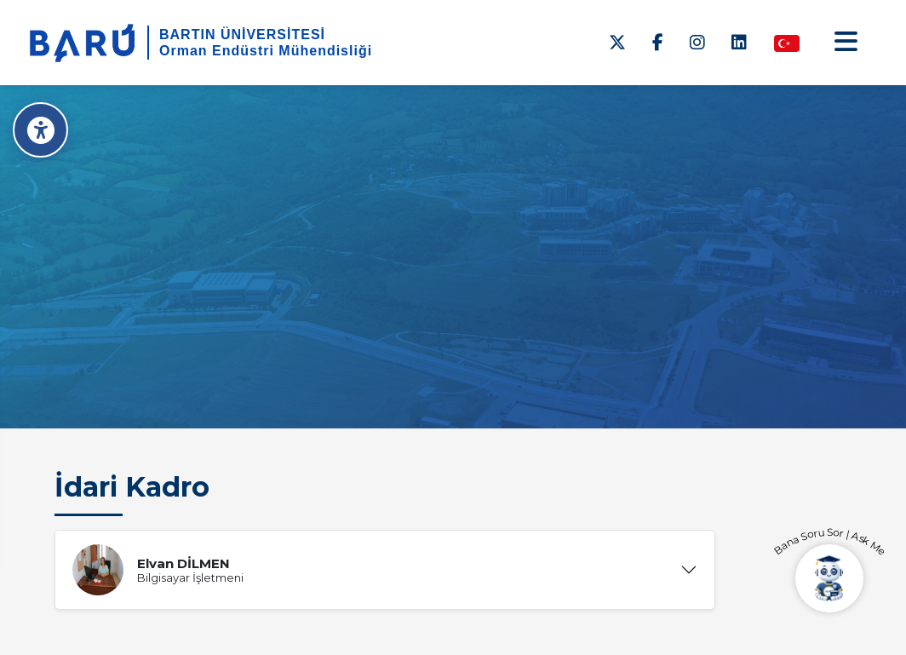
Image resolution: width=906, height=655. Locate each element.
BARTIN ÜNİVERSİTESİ (242, 34)
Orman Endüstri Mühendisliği (265, 50)
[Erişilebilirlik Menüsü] (40, 130)
